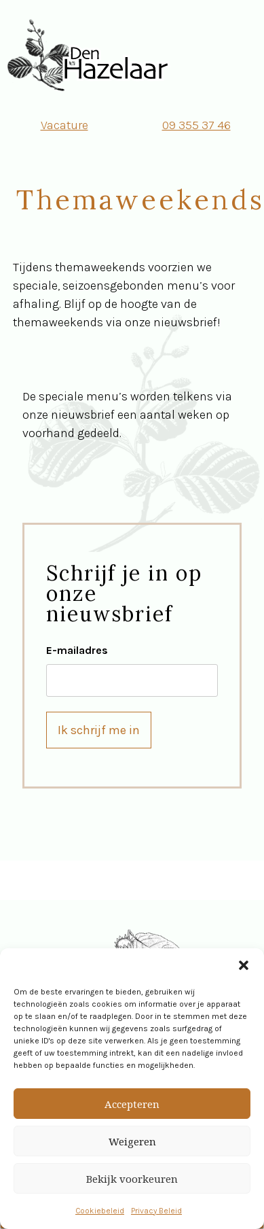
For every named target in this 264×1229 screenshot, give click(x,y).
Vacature (64, 125)
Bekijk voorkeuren (132, 1178)
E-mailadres (77, 650)
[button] (243, 965)
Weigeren (132, 1141)
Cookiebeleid (99, 1210)
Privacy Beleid (156, 1210)
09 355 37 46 (196, 125)
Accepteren (132, 1104)
